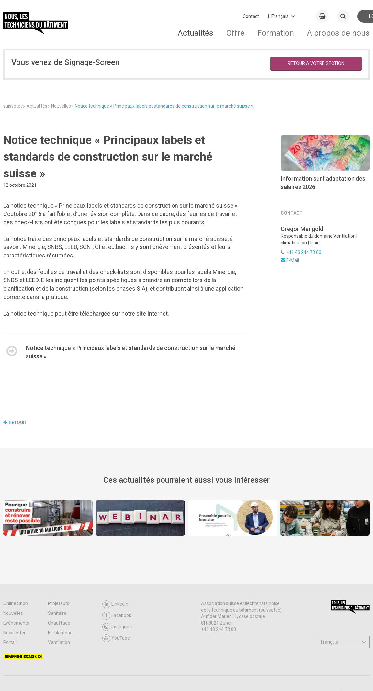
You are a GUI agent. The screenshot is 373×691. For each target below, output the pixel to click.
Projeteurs (58, 603)
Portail (10, 642)
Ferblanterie (60, 632)
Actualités (195, 33)
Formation (275, 33)
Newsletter (14, 632)
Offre (235, 33)
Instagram (117, 627)
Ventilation (59, 642)
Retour (14, 422)
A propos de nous (338, 33)
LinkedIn (115, 604)
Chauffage (59, 622)
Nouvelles (13, 613)
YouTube (116, 638)
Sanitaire (57, 613)
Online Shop (15, 603)
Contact (251, 16)
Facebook (116, 616)
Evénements (16, 622)
